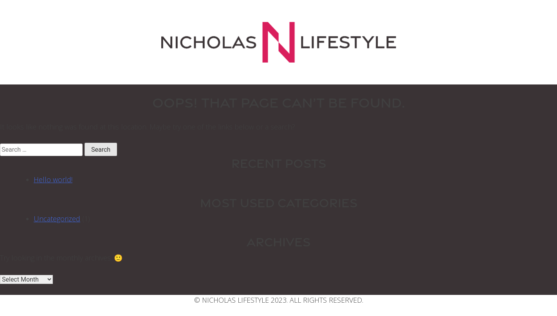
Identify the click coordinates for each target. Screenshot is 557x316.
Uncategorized (57, 218)
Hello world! (53, 179)
